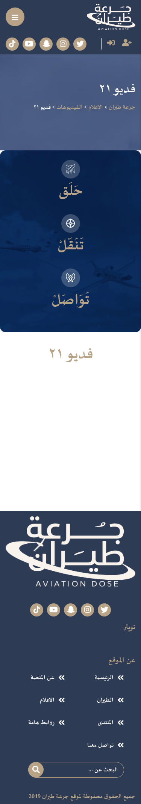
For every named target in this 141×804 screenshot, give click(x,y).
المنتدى (105, 722)
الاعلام (47, 699)
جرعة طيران (55, 797)
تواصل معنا (100, 744)
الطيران (105, 699)
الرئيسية (103, 677)
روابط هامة (42, 722)
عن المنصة (42, 677)
